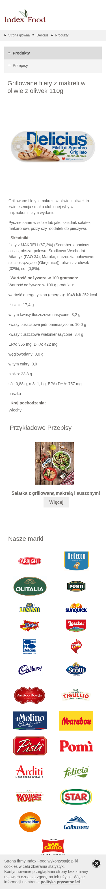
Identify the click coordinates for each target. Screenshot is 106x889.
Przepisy (20, 65)
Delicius (43, 35)
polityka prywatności (60, 882)
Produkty (61, 35)
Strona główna (19, 35)
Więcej (56, 502)
